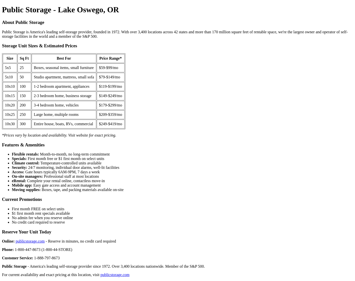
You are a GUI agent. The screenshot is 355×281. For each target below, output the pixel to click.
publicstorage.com (30, 241)
